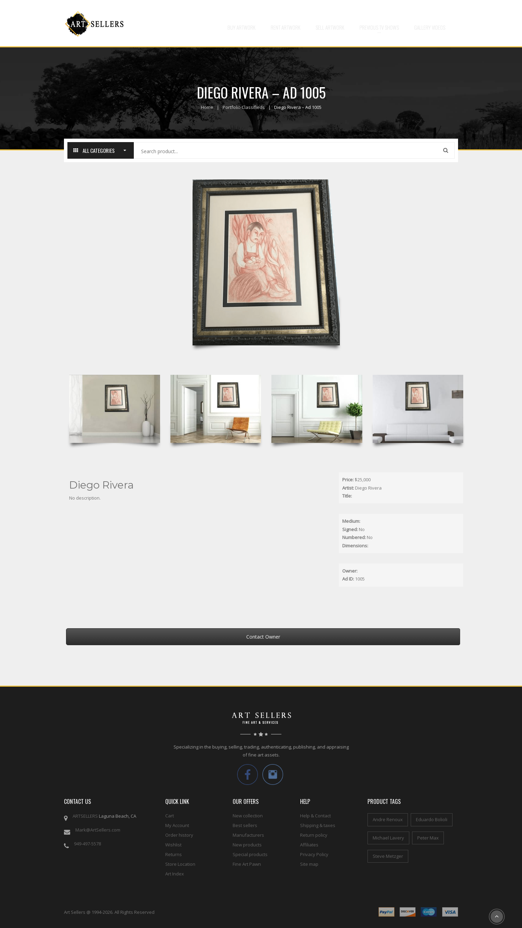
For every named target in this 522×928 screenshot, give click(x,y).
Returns (173, 854)
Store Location (180, 864)
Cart (169, 815)
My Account (177, 825)
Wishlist (173, 844)
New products (247, 844)
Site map (309, 864)
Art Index (174, 873)
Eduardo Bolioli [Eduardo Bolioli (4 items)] (431, 819)
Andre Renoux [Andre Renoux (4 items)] (388, 819)
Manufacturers (248, 835)
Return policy (313, 835)
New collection (248, 815)
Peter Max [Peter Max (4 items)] (428, 838)
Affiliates (309, 844)
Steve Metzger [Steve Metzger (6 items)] (388, 856)
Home (207, 107)
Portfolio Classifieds (244, 107)
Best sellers (245, 825)
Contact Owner (276, 636)
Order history (179, 835)
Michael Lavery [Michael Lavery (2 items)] (388, 838)
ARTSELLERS (85, 816)
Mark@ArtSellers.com (97, 830)
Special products (250, 854)
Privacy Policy (314, 854)
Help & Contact (315, 815)
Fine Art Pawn (247, 864)
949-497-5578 (87, 844)
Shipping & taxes (317, 825)
